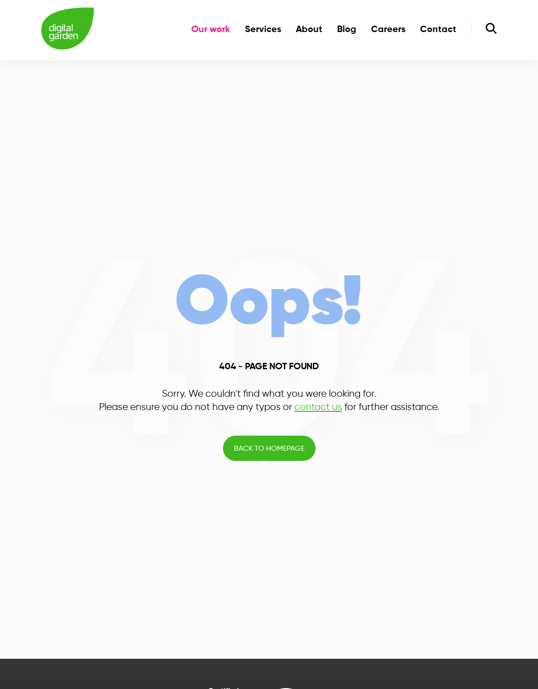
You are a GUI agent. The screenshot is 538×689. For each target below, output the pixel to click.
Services (263, 29)
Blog (346, 29)
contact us (318, 407)
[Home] (67, 30)
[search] (491, 30)
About (309, 29)
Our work (210, 29)
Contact (438, 29)
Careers (388, 29)
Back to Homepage (269, 449)
